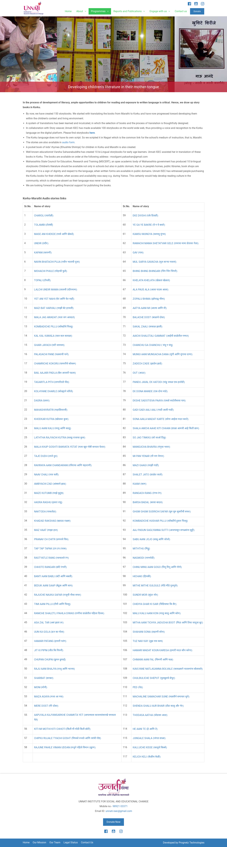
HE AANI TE (145, 728)
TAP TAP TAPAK (50, 548)
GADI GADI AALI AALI (153, 409)
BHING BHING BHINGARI (155, 271)
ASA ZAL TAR (49, 622)
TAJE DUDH (46, 456)
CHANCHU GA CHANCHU (153, 345)
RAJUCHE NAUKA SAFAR (57, 594)
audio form (68, 142)
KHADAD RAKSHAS (52, 520)
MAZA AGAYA (48, 696)
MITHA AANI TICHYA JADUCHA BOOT (168, 622)
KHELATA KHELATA (151, 280)
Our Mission (39, 842)
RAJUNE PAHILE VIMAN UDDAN (65, 747)
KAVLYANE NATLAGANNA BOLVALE (167, 668)
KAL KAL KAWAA (53, 335)
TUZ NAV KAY (148, 641)
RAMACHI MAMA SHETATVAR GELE (165, 243)
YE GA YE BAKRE (149, 224)
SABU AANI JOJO (151, 539)
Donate (197, 11)
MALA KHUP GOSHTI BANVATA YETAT (69, 446)
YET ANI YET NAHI (54, 298)
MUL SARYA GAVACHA (154, 261)
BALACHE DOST (149, 317)
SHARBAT (43, 678)
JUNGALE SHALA (149, 738)
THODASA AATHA (150, 715)
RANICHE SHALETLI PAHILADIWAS (69, 613)
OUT (139, 372)
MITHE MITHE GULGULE (155, 585)
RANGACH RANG (147, 493)
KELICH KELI (146, 756)
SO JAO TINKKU (149, 437)
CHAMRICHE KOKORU (55, 363)
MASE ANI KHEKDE (54, 234)
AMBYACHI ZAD (50, 483)
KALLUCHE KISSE (150, 747)
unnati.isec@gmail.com (119, 811)
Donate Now (113, 821)
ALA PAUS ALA (150, 289)
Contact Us (87, 842)
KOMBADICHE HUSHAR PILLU (160, 520)
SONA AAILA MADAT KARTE (160, 419)
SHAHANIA (149, 631)
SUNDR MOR (145, 594)
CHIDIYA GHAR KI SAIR (154, 604)
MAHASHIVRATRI (50, 409)
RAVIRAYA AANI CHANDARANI (63, 465)
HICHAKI (142, 576)
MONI (40, 687)
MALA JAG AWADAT (54, 317)
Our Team (54, 842)
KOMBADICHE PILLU (53, 326)
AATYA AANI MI (149, 308)
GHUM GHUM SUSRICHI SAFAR (162, 511)
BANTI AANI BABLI (53, 576)
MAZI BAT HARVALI (54, 308)
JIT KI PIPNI (48, 650)
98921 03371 (120, 806)
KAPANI (43, 252)
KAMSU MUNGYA (149, 234)
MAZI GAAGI (146, 465)
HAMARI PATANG (50, 641)
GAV (138, 252)
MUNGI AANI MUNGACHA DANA (162, 354)
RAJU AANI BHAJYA (54, 668)
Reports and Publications (129, 11)
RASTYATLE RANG (51, 557)
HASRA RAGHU (48, 502)
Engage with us (160, 11)
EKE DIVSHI (145, 215)
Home (68, 11)
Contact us (181, 11)
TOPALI (42, 280)
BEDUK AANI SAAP (53, 585)
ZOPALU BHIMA (149, 298)
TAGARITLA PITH (51, 382)
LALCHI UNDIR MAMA (55, 289)
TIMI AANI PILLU (52, 604)
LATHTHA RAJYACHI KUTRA (59, 437)
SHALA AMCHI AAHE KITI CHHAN (166, 428)
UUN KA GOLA (49, 631)
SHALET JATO (147, 474)
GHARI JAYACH (49, 345)
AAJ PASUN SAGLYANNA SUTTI (163, 530)
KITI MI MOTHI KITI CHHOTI (62, 728)
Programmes (100, 11)
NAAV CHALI (46, 474)
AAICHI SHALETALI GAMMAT (161, 335)
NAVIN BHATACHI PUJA (57, 261)
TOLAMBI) (43, 224)
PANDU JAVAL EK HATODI (159, 382)
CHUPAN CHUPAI (50, 659)
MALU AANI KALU (52, 428)
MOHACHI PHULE (50, 271)
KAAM (139, 483)
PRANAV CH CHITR (51, 539)
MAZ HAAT (46, 530)
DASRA (42, 400)
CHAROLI (43, 215)
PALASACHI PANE (51, 354)
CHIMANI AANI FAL (153, 659)
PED (138, 687)
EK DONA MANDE (150, 391)
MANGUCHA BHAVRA (151, 446)
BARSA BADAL (147, 502)
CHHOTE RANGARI (50, 567)
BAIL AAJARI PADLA (55, 372)
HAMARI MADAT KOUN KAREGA (162, 650)
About (81, 11)
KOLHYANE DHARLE (53, 391)
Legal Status (71, 842)
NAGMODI (143, 557)
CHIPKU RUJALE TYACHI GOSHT (67, 738)
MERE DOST (46, 705)
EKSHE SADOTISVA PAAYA (159, 400)
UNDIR (41, 243)
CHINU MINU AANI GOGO (157, 567)
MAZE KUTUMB (49, 493)
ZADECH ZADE (147, 363)
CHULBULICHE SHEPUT (154, 678)
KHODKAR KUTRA (51, 419)
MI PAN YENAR (148, 456)
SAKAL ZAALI (147, 326)
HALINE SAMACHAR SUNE (161, 696)
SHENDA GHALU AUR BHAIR (158, 705)
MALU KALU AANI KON (156, 613)
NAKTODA (45, 511)
